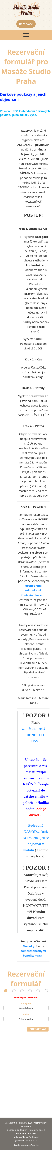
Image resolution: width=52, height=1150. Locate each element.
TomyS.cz (35, 1145)
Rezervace (26, 24)
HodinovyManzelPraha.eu (25, 1137)
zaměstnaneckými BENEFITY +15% (36, 735)
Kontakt (32, 1133)
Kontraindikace (36, 1129)
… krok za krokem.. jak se (36, 837)
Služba (26, 1014)
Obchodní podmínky (17, 1129)
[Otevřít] (26, 35)
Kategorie (26, 1003)
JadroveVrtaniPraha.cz (26, 1140)
